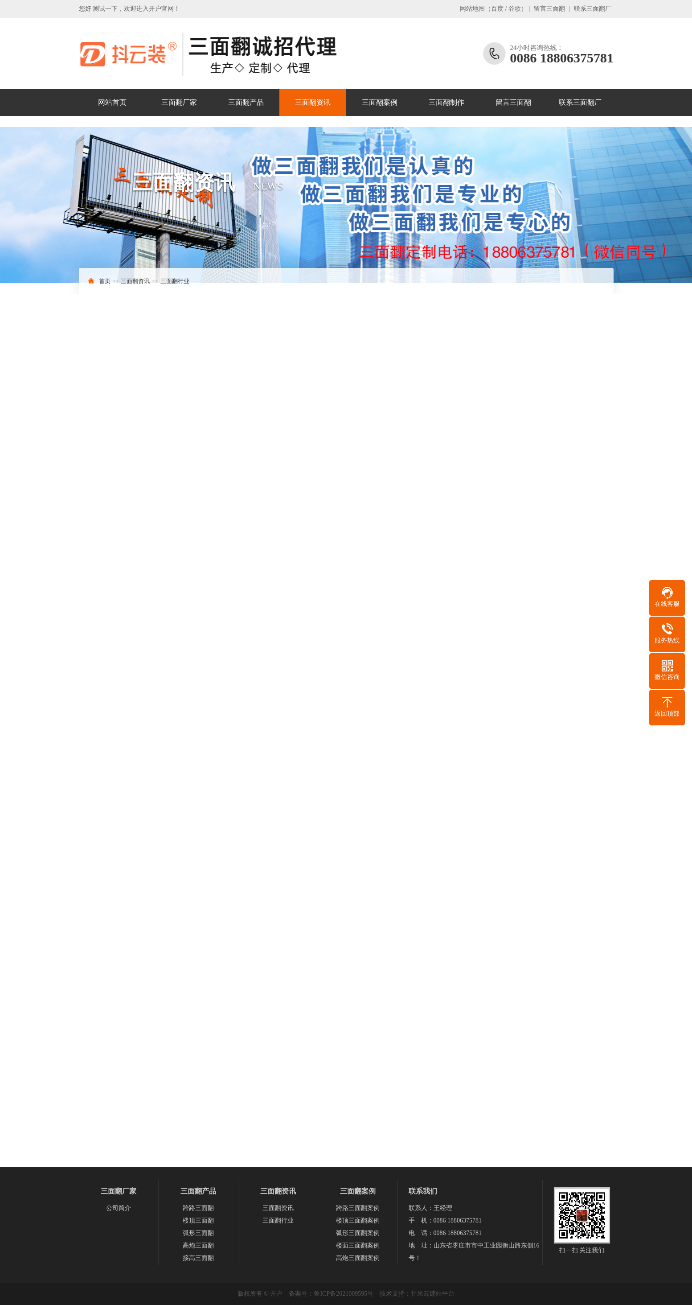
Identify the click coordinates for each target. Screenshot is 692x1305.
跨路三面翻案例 (358, 1208)
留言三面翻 (549, 8)
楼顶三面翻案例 (358, 1220)
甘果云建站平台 (433, 1293)
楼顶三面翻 (198, 1220)
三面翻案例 (379, 102)
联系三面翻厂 (592, 8)
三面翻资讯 (313, 102)
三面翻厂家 (179, 102)
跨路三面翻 (198, 1208)
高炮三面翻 (198, 1245)
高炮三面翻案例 (358, 1258)
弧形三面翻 (198, 1233)
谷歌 (514, 8)
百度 (497, 8)
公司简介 (118, 1208)
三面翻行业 (174, 281)
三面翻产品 (246, 102)
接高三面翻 (198, 1258)
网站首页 (112, 102)
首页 (105, 281)
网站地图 (472, 8)
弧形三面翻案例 (358, 1233)
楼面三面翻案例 (358, 1245)
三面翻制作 (446, 102)
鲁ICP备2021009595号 (343, 1293)
